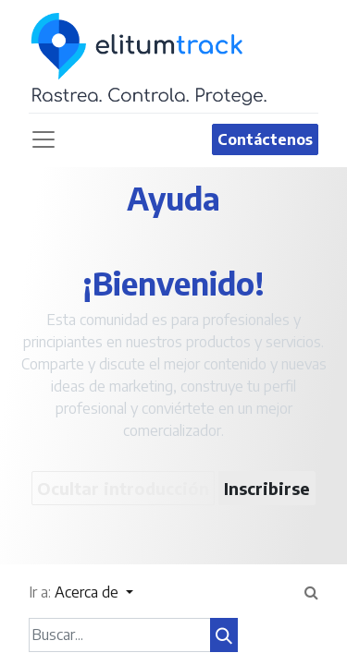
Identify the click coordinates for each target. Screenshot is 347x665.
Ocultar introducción (123, 488)
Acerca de (88, 592)
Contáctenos (265, 139)
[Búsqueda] (224, 635)
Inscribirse (267, 488)
